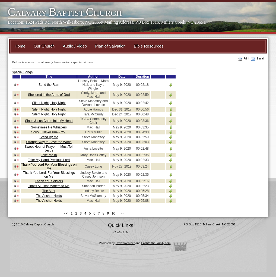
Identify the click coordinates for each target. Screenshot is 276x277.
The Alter (48, 191)
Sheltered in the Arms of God (49, 95)
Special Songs (22, 72)
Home (20, 46)
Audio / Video (75, 46)
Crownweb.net (125, 243)
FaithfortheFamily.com (156, 243)
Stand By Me (49, 137)
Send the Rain (49, 85)
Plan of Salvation (110, 46)
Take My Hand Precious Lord (49, 160)
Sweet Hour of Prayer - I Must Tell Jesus (48, 148)
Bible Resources (148, 46)
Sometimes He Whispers (49, 127)
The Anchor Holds (49, 196)
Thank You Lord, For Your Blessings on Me (49, 174)
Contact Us (120, 232)
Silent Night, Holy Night (48, 103)
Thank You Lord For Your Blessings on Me (49, 166)
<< (66, 213)
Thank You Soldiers (49, 181)
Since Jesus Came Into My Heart (48, 121)
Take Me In (49, 155)
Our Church (44, 46)
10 (113, 213)
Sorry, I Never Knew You (48, 132)
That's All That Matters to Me (48, 186)
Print (246, 58)
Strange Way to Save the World (48, 142)
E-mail (260, 58)
